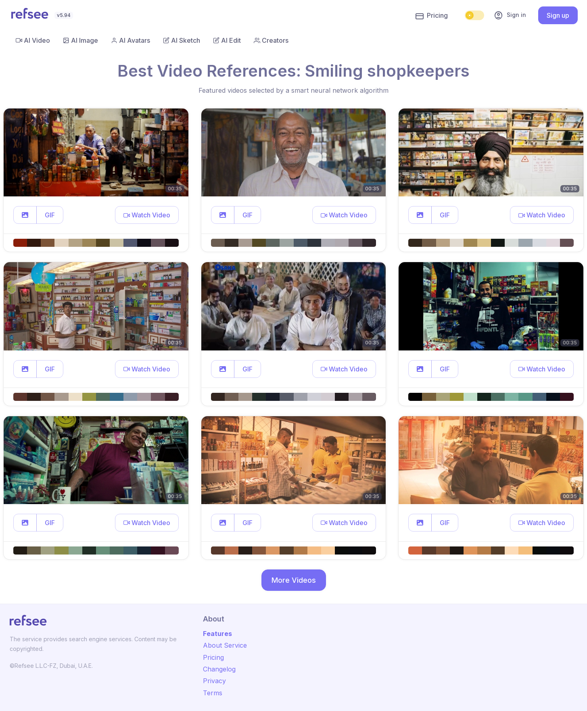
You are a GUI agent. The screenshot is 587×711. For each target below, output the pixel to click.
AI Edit (227, 40)
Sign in (510, 15)
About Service (225, 645)
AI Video (33, 40)
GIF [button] (50, 215)
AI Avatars (130, 40)
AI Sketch (181, 40)
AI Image (80, 40)
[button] (25, 215)
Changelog (219, 669)
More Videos (294, 580)
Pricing (432, 15)
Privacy (214, 681)
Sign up (558, 15)
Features (217, 634)
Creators (271, 40)
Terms (212, 693)
